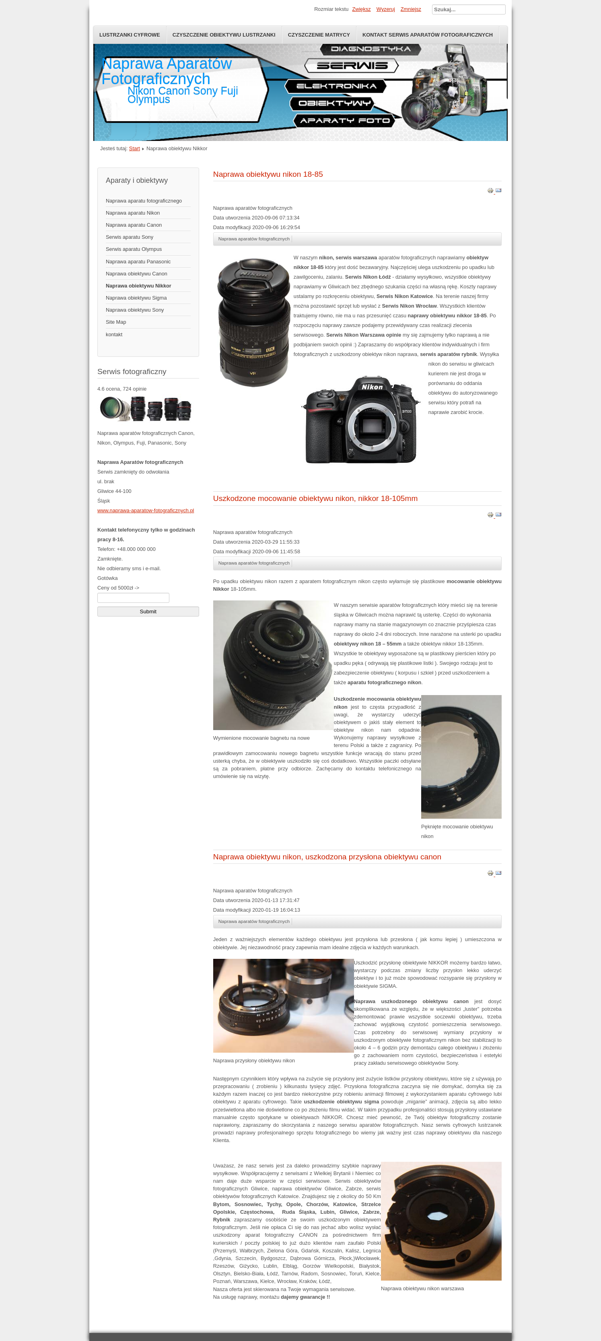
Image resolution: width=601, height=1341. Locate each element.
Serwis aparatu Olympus (134, 249)
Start (134, 148)
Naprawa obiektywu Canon (136, 274)
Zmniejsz (411, 9)
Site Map (116, 322)
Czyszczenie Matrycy (319, 35)
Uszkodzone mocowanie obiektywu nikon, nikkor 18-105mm (315, 498)
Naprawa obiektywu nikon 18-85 (268, 174)
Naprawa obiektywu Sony (135, 310)
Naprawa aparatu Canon (134, 225)
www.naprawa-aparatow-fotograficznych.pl (145, 510)
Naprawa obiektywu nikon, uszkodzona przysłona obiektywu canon (327, 857)
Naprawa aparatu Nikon (133, 213)
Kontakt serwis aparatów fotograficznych (427, 35)
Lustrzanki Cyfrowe (129, 35)
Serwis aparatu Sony (129, 237)
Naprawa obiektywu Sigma (136, 298)
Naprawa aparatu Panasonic (138, 262)
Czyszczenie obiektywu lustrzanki (224, 35)
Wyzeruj (386, 9)
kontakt (114, 334)
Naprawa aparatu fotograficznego (144, 201)
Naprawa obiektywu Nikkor (138, 286)
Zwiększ (361, 9)
